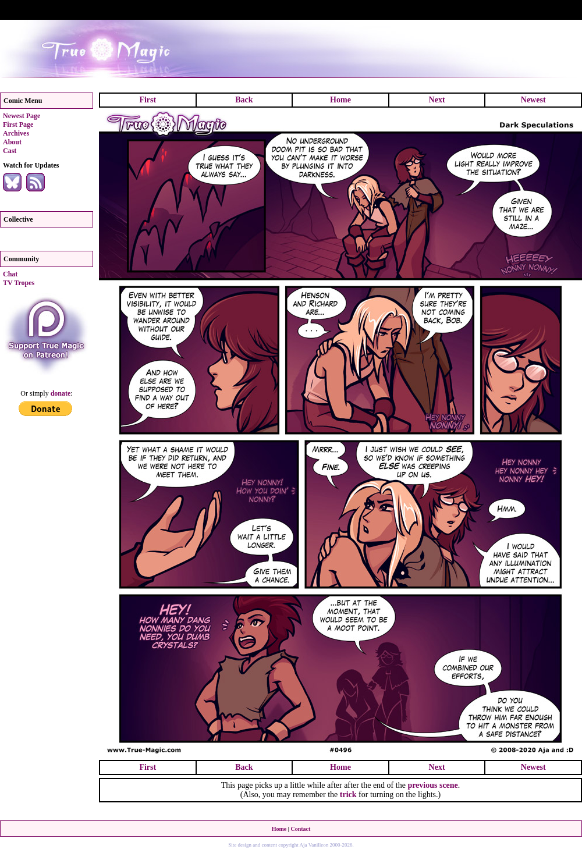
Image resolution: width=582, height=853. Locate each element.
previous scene (432, 785)
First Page (18, 124)
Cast (9, 151)
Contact (300, 829)
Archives (16, 133)
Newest (533, 99)
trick (348, 794)
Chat (10, 274)
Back (244, 99)
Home (340, 99)
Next (437, 99)
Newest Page (21, 116)
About (12, 142)
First (147, 99)
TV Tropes (18, 283)
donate (61, 393)
